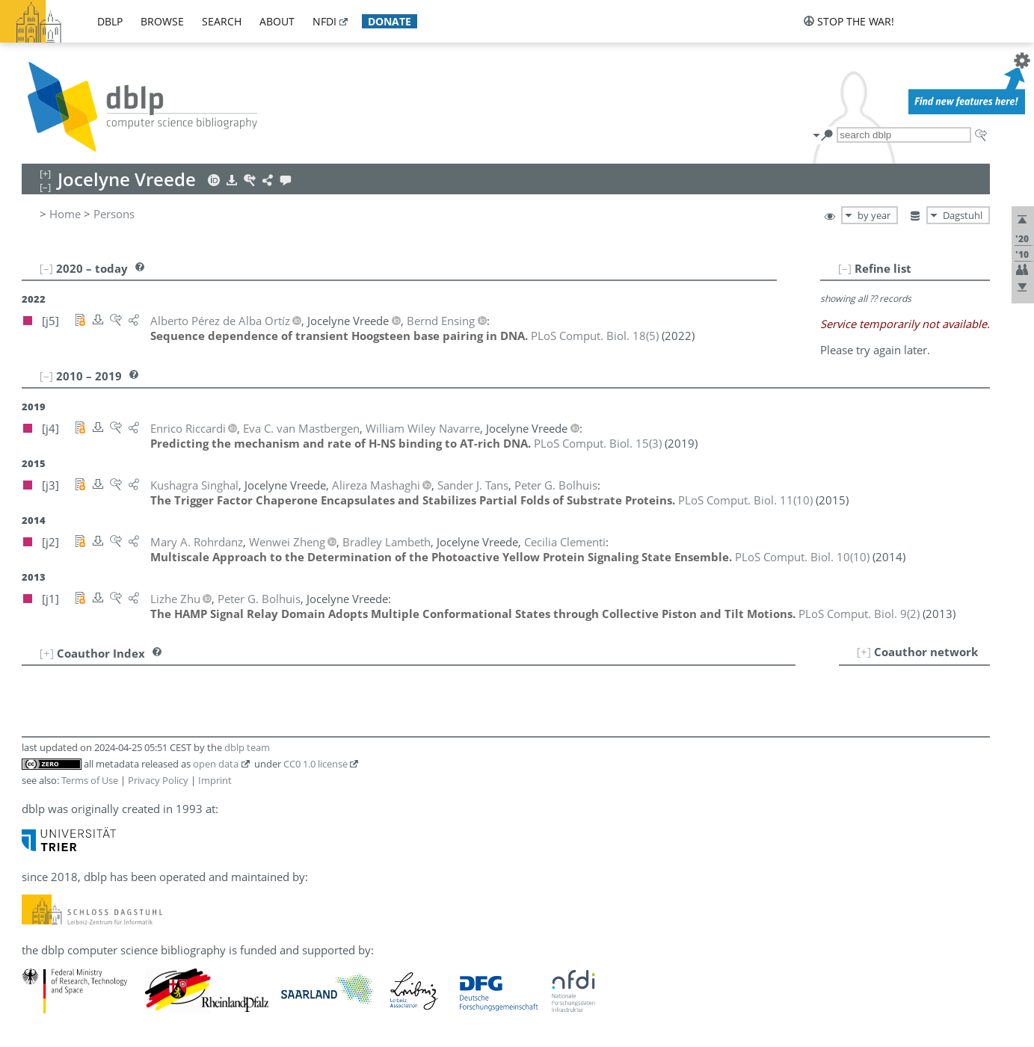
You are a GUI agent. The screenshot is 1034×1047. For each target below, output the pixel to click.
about (277, 21)
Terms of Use (89, 780)
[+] (864, 651)
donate (389, 21)
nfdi (324, 21)
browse (162, 21)
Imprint (215, 780)
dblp (110, 21)
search (221, 21)
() (595, 335)
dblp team (247, 747)
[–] (845, 268)
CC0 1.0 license (315, 763)
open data (216, 763)
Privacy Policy (158, 780)
